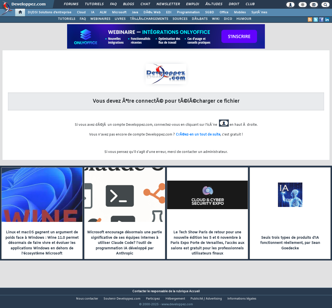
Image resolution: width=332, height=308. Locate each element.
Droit (234, 4)
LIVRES (120, 19)
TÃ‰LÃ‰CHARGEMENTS (149, 19)
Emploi (192, 4)
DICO (228, 19)
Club (250, 4)
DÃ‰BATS (200, 19)
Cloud (81, 12)
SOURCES (180, 19)
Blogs (128, 4)
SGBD (209, 12)
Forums (71, 4)
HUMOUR (243, 19)
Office (224, 12)
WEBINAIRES (100, 19)
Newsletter (168, 4)
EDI (168, 12)
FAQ (113, 4)
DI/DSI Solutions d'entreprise (49, 12)
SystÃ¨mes (259, 12)
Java (135, 12)
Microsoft (119, 12)
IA (92, 12)
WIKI (216, 19)
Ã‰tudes (214, 4)
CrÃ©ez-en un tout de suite (198, 135)
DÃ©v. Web (152, 12)
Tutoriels (94, 4)
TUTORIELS (66, 19)
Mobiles (240, 12)
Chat (145, 4)
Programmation (188, 12)
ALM (103, 12)
